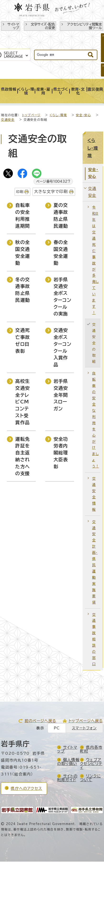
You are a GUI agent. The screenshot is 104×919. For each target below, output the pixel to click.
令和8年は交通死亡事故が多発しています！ (95, 259)
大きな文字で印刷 (51, 191)
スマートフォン (84, 728)
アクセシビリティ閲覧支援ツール (84, 26)
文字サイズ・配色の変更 (43, 26)
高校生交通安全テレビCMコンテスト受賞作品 (22, 402)
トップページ (31, 115)
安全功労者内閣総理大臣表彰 (61, 453)
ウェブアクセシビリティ (91, 763)
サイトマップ (13, 26)
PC (57, 728)
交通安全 (8, 119)
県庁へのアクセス (26, 788)
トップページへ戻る (86, 721)
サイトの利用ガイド (67, 778)
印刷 (19, 191)
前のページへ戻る (40, 721)
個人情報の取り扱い (68, 761)
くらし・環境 (58, 115)
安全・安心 (83, 115)
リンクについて (90, 778)
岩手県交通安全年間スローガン (61, 395)
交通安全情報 (94, 494)
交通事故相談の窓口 (94, 639)
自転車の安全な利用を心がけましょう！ (95, 419)
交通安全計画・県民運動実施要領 (95, 562)
